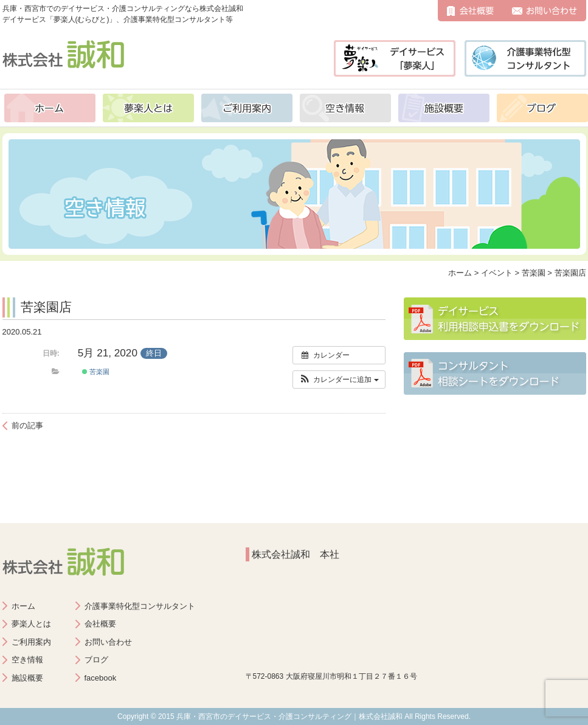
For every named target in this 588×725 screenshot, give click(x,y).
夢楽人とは (148, 108)
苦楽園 (95, 371)
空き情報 (345, 108)
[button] (339, 379)
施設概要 (443, 108)
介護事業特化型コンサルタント (140, 606)
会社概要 (470, 10)
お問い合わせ (544, 10)
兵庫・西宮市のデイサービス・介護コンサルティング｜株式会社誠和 (289, 716)
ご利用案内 (246, 108)
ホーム (49, 108)
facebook (101, 677)
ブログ (542, 108)
